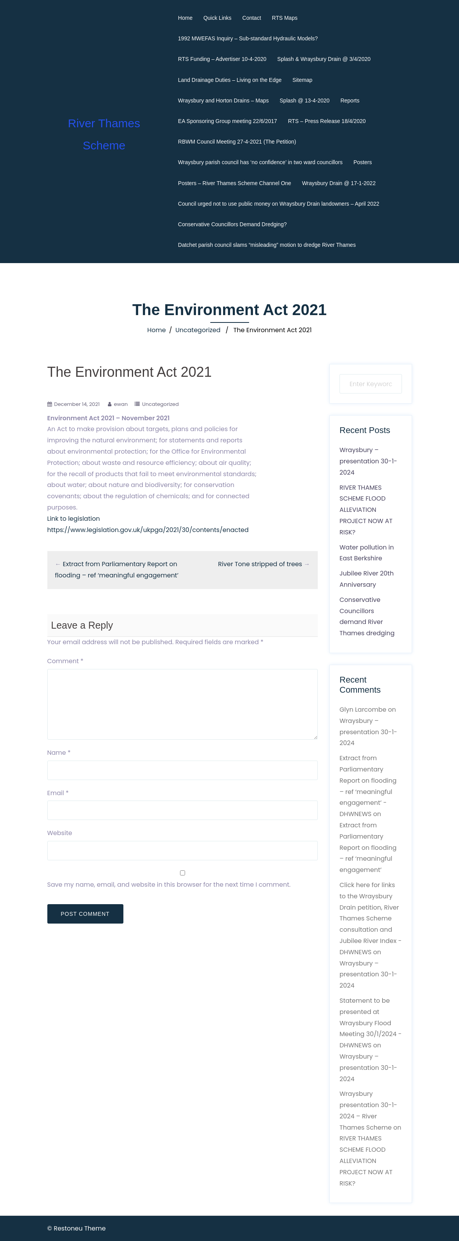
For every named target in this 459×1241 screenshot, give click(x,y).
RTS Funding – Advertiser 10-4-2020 (222, 59)
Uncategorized (197, 330)
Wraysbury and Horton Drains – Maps (223, 100)
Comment (65, 661)
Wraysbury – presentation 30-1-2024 (368, 461)
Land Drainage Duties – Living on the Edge (230, 80)
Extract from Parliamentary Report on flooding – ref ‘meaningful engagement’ (368, 847)
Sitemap (302, 80)
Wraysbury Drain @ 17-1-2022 (339, 183)
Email (58, 793)
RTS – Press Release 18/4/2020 (327, 121)
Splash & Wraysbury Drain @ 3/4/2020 (324, 59)
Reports (349, 100)
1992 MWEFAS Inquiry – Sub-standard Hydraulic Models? (248, 38)
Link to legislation (73, 518)
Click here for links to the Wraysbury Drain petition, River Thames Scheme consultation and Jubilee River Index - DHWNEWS (370, 918)
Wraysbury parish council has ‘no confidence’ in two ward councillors (260, 162)
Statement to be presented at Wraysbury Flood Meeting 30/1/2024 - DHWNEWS (370, 1023)
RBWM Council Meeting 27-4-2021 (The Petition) (237, 142)
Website (59, 832)
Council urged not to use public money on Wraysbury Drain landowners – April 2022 (278, 204)
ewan (121, 404)
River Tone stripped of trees (260, 564)
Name (59, 752)
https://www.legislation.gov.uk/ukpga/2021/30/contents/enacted (148, 529)
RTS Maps (285, 18)
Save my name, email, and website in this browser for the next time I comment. (169, 884)
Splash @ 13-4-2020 (305, 100)
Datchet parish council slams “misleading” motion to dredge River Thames (267, 245)
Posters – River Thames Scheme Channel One (234, 183)
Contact (251, 18)
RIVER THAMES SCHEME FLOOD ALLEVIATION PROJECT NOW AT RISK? (366, 510)
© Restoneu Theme (76, 1228)
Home (185, 18)
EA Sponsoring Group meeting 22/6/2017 (227, 121)
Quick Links (217, 18)
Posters (362, 162)
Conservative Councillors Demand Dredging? (232, 224)
